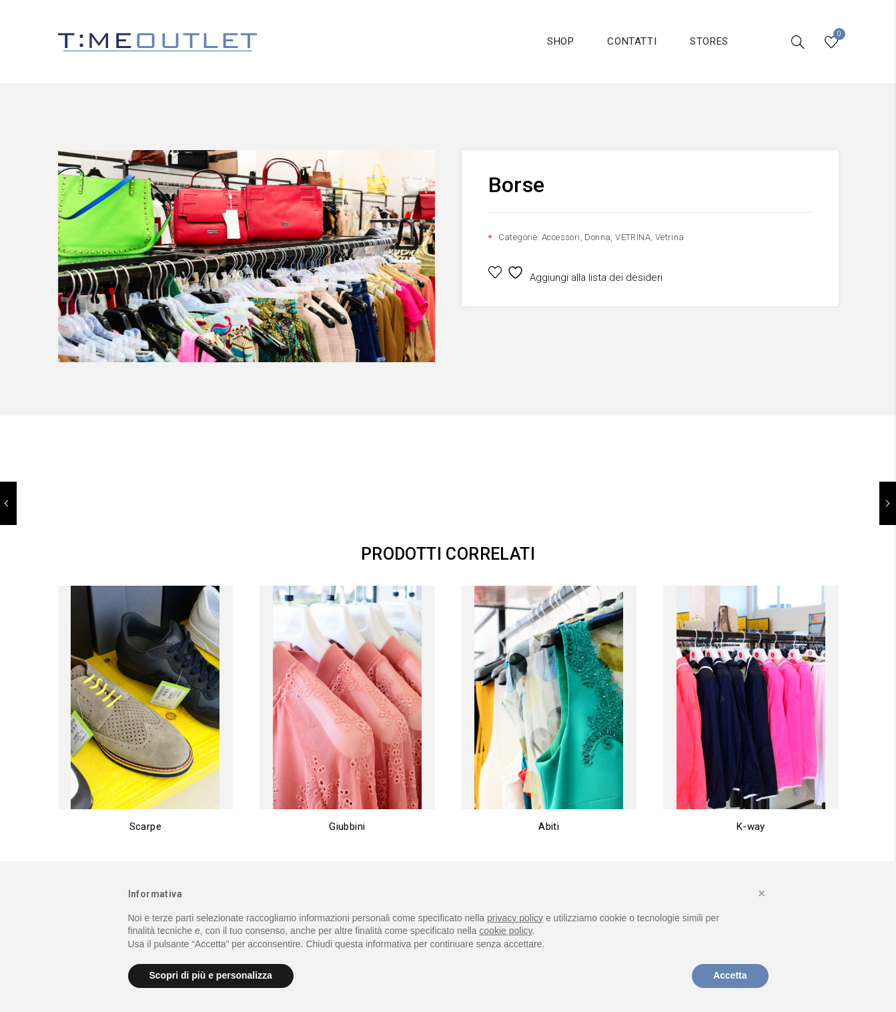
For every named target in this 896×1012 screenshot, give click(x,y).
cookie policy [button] (505, 930)
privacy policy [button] (515, 918)
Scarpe (145, 827)
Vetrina (670, 237)
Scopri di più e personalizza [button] (210, 975)
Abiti (548, 827)
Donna (597, 237)
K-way (751, 827)
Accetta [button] (730, 975)
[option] (246, 256)
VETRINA (632, 237)
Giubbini (347, 827)
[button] (762, 893)
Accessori (561, 237)
